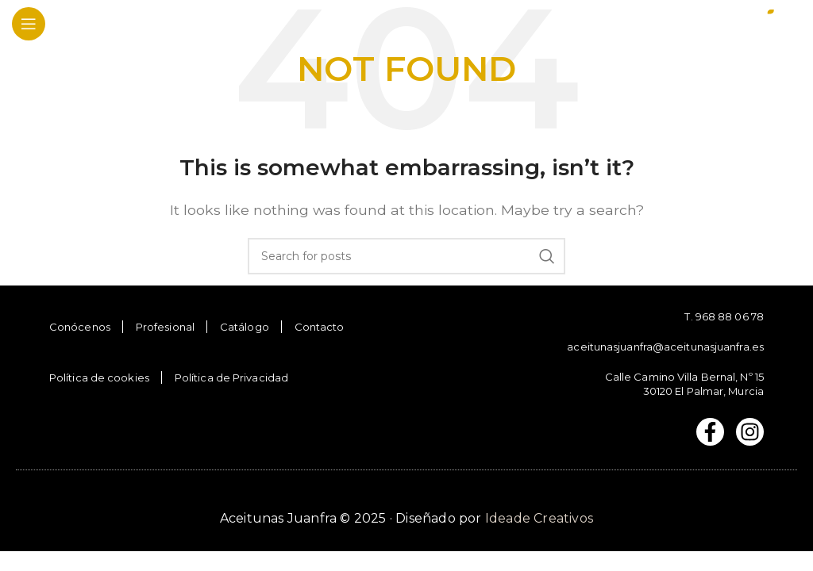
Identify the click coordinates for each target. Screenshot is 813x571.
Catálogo (244, 326)
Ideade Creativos (539, 518)
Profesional (165, 326)
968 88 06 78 (729, 316)
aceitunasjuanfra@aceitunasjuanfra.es (665, 346)
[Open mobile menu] (28, 24)
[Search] (406, 256)
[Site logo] (745, 22)
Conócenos (79, 326)
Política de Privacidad (231, 377)
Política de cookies (99, 377)
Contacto (320, 326)
